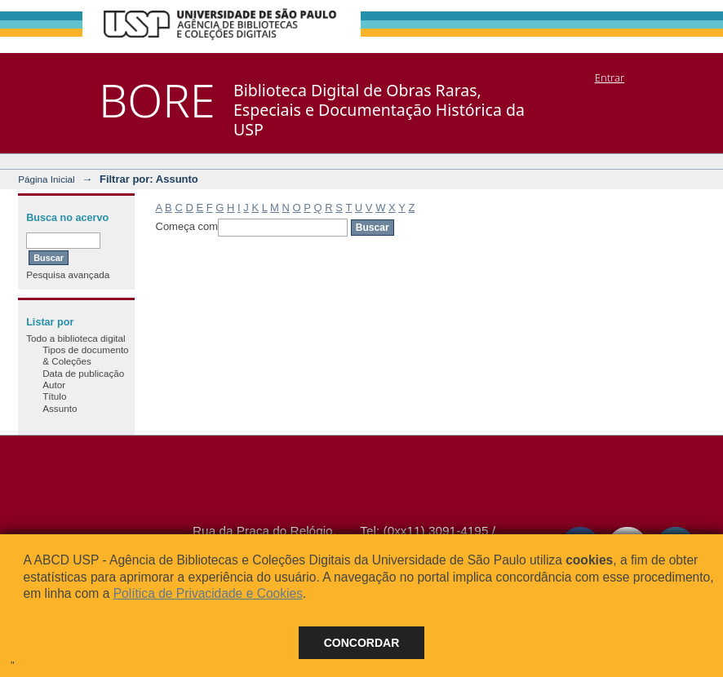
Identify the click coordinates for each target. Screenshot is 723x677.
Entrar (609, 77)
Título (54, 396)
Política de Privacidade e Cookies (208, 593)
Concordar (362, 642)
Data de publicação (83, 373)
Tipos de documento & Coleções (85, 355)
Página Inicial (46, 179)
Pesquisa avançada (67, 274)
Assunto (59, 408)
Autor (53, 384)
